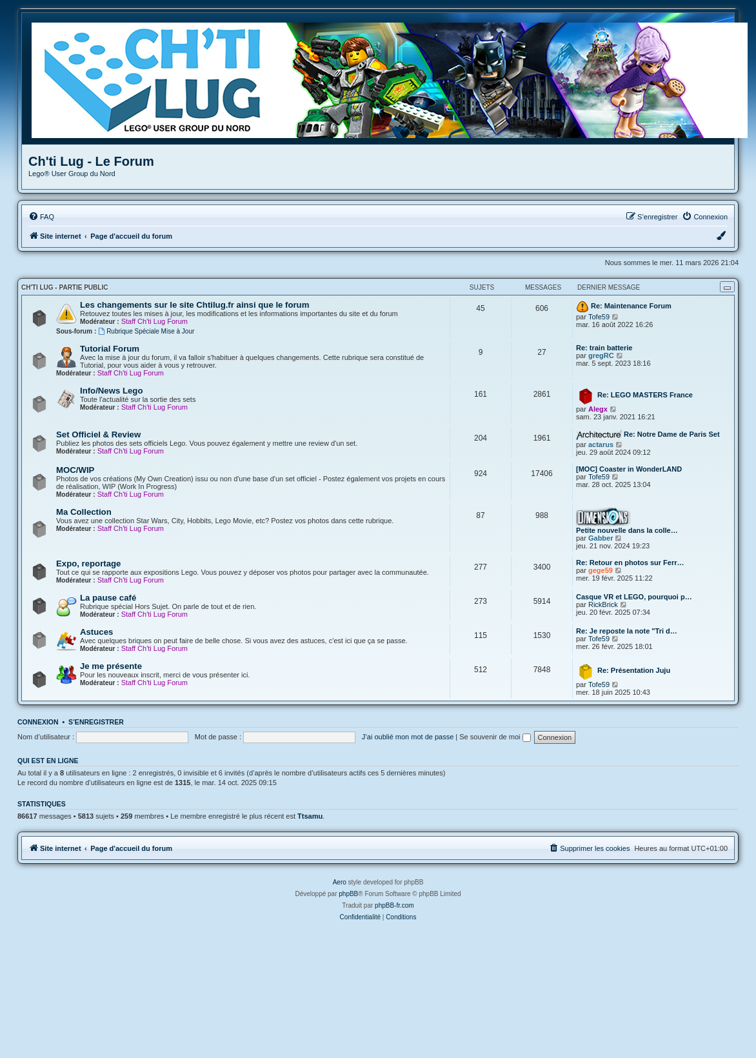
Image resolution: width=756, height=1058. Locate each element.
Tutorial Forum (109, 349)
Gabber (600, 538)
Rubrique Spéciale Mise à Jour (146, 331)
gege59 (600, 570)
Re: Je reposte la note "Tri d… (626, 631)
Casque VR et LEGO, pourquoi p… (634, 597)
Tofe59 (599, 317)
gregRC (601, 355)
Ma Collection (84, 512)
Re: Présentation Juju (633, 670)
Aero (339, 882)
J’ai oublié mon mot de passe (407, 737)
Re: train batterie (604, 348)
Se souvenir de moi (494, 737)
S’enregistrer (96, 722)
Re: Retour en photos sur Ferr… (630, 562)
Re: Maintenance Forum (631, 306)
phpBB (348, 893)
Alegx (598, 409)
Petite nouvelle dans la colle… (627, 530)
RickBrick (603, 604)
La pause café (108, 598)
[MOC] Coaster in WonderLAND (629, 469)
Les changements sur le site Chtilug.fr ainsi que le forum (194, 305)
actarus (600, 444)
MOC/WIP (75, 470)
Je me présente (111, 666)
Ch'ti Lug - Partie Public (64, 287)
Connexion (38, 722)
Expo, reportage (88, 563)
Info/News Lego (111, 390)
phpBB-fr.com (394, 905)
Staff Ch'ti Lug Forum (154, 321)
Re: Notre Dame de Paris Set (672, 434)
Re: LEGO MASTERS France (645, 395)
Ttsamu (310, 816)
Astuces (96, 632)
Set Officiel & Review (98, 434)
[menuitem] (41, 217)
